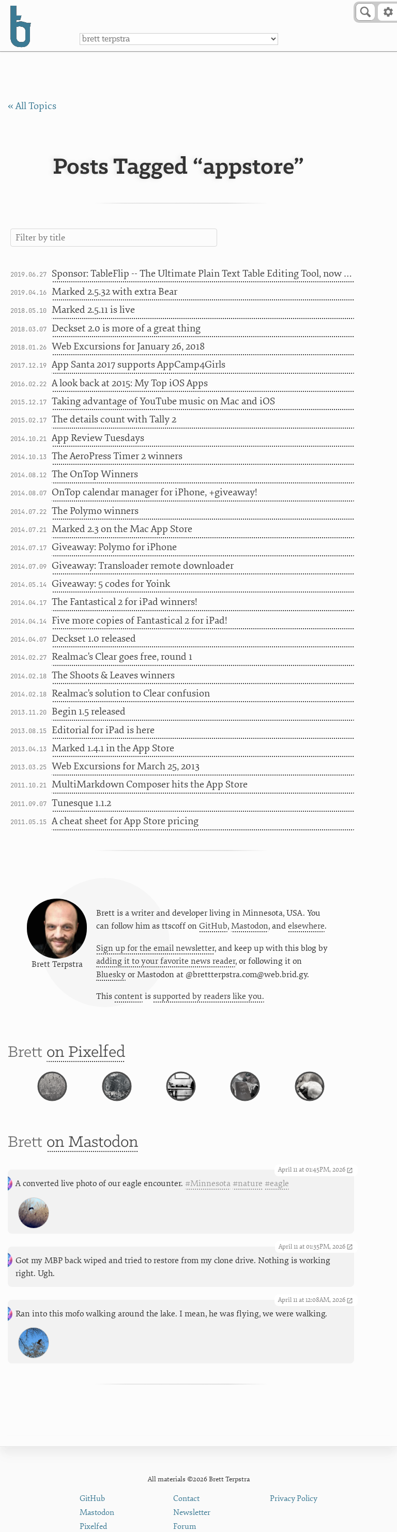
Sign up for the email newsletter (155, 949)
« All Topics (32, 106)
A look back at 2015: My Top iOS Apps (130, 383)
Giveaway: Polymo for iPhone (114, 547)
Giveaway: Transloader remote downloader (143, 565)
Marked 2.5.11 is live (93, 310)
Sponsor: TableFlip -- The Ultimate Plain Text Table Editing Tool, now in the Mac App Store (203, 273)
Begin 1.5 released (89, 711)
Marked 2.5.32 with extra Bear (114, 291)
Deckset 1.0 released (94, 638)
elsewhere (306, 926)
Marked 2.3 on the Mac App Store (122, 529)
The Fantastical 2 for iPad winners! (124, 602)
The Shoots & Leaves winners (113, 675)
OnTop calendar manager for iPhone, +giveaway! (154, 492)
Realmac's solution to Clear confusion (131, 693)
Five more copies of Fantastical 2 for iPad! (139, 620)
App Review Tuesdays (98, 438)
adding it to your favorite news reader (165, 962)
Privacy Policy (293, 1499)
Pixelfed (93, 1526)
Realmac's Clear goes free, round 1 (122, 656)
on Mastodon (92, 1152)
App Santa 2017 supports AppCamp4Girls (138, 364)
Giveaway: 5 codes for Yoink (111, 584)
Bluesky (111, 975)
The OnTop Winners (95, 474)
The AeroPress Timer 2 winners (117, 456)
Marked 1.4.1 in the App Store (113, 748)
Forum (184, 1526)
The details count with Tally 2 (114, 419)
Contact (186, 1499)
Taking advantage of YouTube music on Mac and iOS (163, 401)
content (128, 997)
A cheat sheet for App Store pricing (125, 821)
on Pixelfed (86, 1053)
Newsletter (191, 1513)
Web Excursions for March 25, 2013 (126, 766)
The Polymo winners (95, 511)
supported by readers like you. (208, 997)
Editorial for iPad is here (103, 730)
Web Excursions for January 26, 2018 (128, 346)
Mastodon (249, 926)
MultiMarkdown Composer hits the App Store (150, 784)
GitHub (213, 926)
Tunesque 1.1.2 (81, 803)
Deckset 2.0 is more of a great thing (126, 328)
